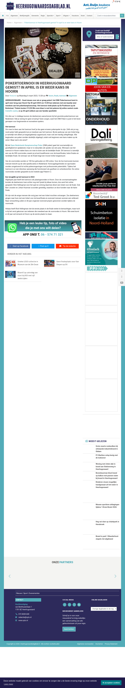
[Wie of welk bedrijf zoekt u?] (104, 36)
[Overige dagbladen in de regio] (104, 650)
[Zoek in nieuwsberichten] (108, 16)
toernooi (62, 96)
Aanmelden (69, 670)
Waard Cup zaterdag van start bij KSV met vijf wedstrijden (28, 275)
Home (9, 23)
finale (56, 96)
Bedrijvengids (24, 16)
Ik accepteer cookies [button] (111, 683)
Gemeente (35, 16)
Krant (83, 16)
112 (7, 16)
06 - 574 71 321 (52, 234)
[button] (7, 617)
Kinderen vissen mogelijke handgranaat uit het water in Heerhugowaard (107, 525)
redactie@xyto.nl (24, 658)
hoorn (51, 96)
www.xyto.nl (23, 661)
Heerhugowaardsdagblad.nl (43, 6)
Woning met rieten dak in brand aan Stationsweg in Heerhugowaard (106, 480)
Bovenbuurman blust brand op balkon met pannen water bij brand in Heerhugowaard (107, 503)
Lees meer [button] (8, 684)
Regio (43, 16)
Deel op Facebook (18, 246)
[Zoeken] (122, 16)
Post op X (43, 246)
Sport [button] (58, 16)
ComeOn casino (11, 111)
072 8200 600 (23, 655)
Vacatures (75, 16)
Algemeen (14, 16)
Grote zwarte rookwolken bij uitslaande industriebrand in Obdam (107, 449)
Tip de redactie (67, 246)
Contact (89, 16)
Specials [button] (50, 16)
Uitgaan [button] (65, 16)
